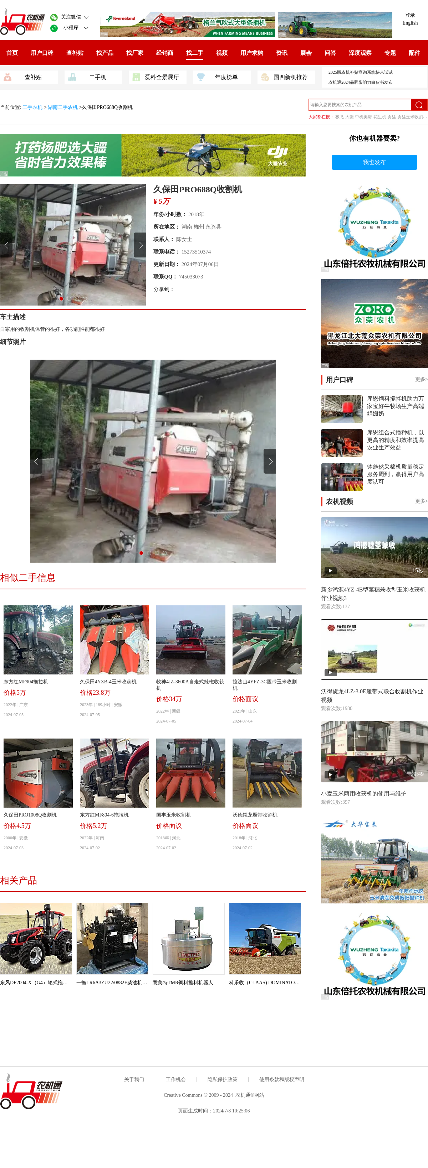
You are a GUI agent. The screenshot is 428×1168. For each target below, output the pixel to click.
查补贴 (74, 53)
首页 (12, 53)
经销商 (164, 53)
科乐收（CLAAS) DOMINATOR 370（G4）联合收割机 (288, 982)
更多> (421, 379)
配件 (414, 53)
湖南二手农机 (63, 107)
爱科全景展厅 (155, 76)
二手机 (87, 76)
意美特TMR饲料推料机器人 (183, 982)
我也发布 (374, 162)
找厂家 (134, 53)
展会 (306, 53)
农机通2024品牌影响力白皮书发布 (360, 82)
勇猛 (391, 116)
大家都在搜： (321, 116)
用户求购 (251, 53)
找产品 (104, 53)
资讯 (281, 53)
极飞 (339, 116)
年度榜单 (217, 76)
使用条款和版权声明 (281, 1079)
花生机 (379, 116)
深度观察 (360, 53)
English (410, 23)
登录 (410, 15)
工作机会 (176, 1079)
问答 (330, 53)
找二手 (194, 53)
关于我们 (134, 1079)
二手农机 (33, 107)
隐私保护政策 (223, 1079)
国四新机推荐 (284, 76)
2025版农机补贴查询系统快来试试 (360, 72)
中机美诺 (363, 116)
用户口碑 (42, 53)
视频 (222, 53)
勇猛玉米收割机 (412, 116)
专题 (390, 53)
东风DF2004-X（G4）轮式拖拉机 (36, 982)
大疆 (349, 116)
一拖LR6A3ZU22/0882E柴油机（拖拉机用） (124, 982)
